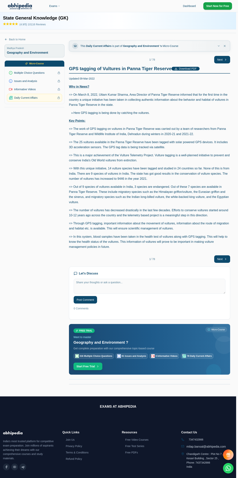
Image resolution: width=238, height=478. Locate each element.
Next (222, 59)
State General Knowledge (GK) (35, 17)
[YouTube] (14, 467)
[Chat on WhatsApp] (228, 468)
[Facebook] (6, 467)
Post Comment (85, 299)
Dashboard (189, 6)
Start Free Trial (87, 366)
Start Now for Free (217, 6)
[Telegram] (22, 467)
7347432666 (196, 439)
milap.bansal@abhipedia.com (206, 446)
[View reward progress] (228, 454)
